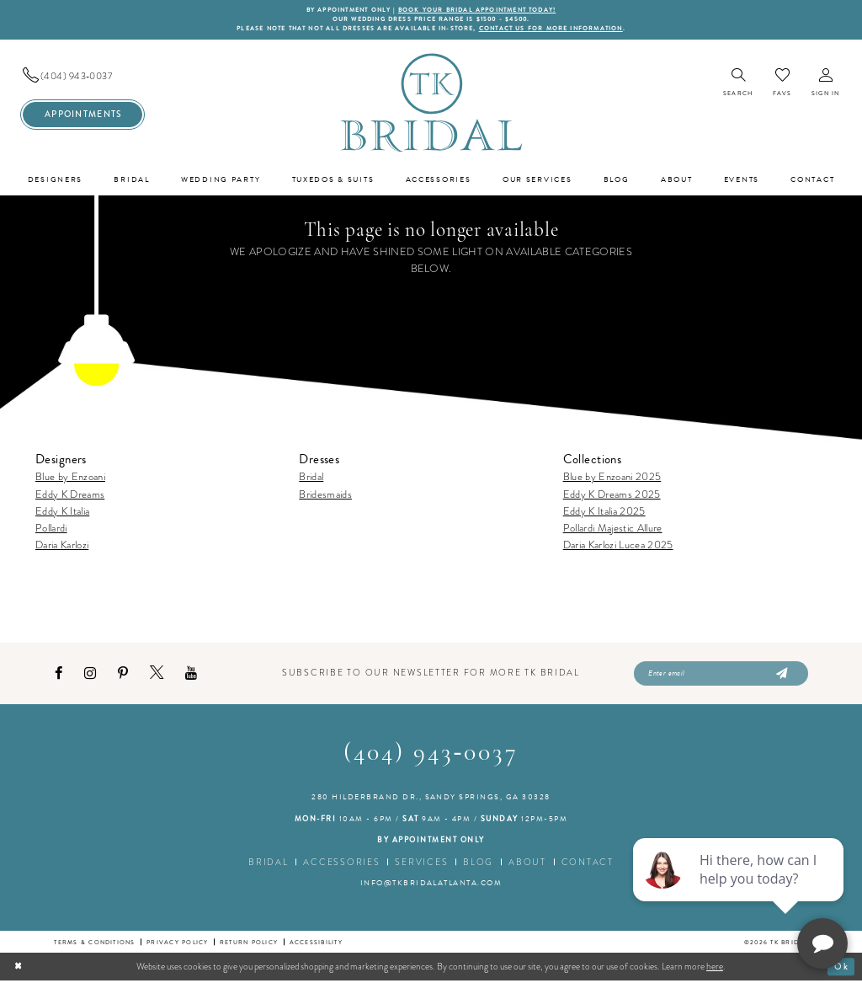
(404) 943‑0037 (431, 756)
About (527, 864)
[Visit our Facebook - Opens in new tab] (58, 675)
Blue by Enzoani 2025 (612, 478)
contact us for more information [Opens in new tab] (557, 30)
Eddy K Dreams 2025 (612, 495)
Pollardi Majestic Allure (612, 529)
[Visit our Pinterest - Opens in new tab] (123, 675)
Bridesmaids (325, 495)
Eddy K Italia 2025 (604, 512)
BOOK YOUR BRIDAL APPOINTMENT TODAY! (480, 10)
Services (421, 864)
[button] (825, 84)
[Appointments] (82, 116)
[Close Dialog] (19, 969)
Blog (478, 864)
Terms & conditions (94, 944)
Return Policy (249, 944)
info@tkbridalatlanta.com (431, 885)
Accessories (341, 864)
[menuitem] (82, 77)
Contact (587, 864)
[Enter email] (721, 675)
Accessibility (316, 944)
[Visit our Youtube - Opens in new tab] (191, 675)
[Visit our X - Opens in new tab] (156, 675)
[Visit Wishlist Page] (782, 84)
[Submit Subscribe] (780, 675)
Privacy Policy (177, 944)
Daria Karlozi (61, 546)
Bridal (311, 478)
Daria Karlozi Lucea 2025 (618, 546)
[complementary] (740, 890)
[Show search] (738, 84)
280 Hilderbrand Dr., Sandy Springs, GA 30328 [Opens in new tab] (431, 800)
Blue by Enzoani (70, 478)
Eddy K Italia (62, 512)
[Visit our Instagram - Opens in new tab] (90, 675)
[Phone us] (82, 77)
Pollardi (51, 529)
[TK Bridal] (431, 103)
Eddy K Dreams (69, 495)
